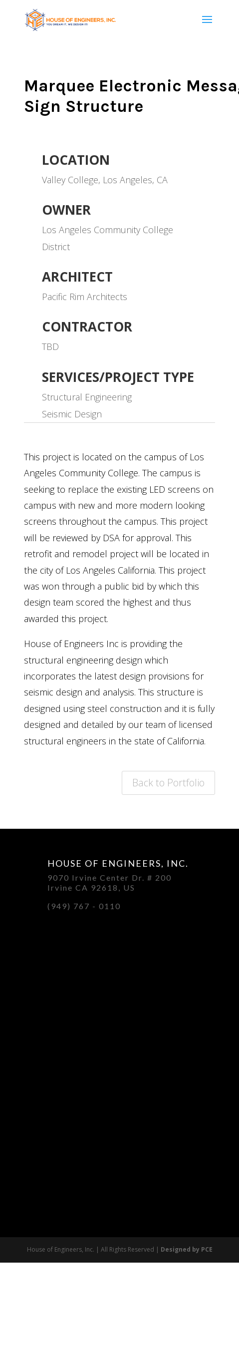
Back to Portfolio (168, 782)
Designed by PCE (187, 1249)
